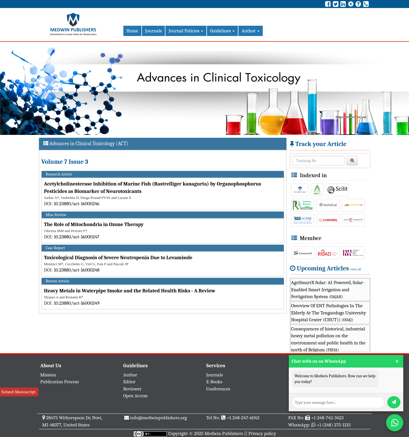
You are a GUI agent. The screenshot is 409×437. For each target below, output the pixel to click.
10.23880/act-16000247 (76, 237)
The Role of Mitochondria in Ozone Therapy (94, 225)
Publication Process (59, 381)
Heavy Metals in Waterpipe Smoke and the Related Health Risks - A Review (129, 291)
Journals (153, 30)
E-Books (214, 381)
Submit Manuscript (18, 391)
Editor (129, 381)
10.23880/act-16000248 (76, 270)
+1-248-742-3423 (327, 417)
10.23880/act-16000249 (76, 303)
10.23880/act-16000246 (76, 203)
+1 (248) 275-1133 (333, 425)
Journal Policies (186, 30)
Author (251, 30)
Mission (48, 375)
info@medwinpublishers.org (158, 417)
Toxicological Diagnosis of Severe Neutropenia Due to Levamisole (118, 258)
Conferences (218, 389)
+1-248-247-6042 (242, 417)
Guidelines (222, 30)
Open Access (135, 395)
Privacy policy (262, 433)
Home (132, 30)
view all (355, 269)
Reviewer (132, 389)
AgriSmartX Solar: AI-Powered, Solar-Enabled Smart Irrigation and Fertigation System (327, 289)
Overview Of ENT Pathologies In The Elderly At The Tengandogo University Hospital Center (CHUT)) (328, 312)
